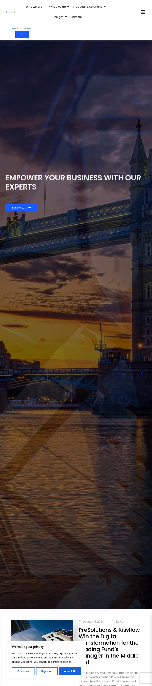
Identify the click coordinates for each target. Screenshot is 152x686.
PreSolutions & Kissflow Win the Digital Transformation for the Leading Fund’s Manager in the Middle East (109, 646)
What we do (57, 7)
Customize (23, 671)
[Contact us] (22, 34)
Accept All (70, 671)
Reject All (46, 671)
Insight (58, 17)
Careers (76, 17)
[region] (46, 660)
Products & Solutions (87, 7)
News (119, 621)
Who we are (34, 7)
